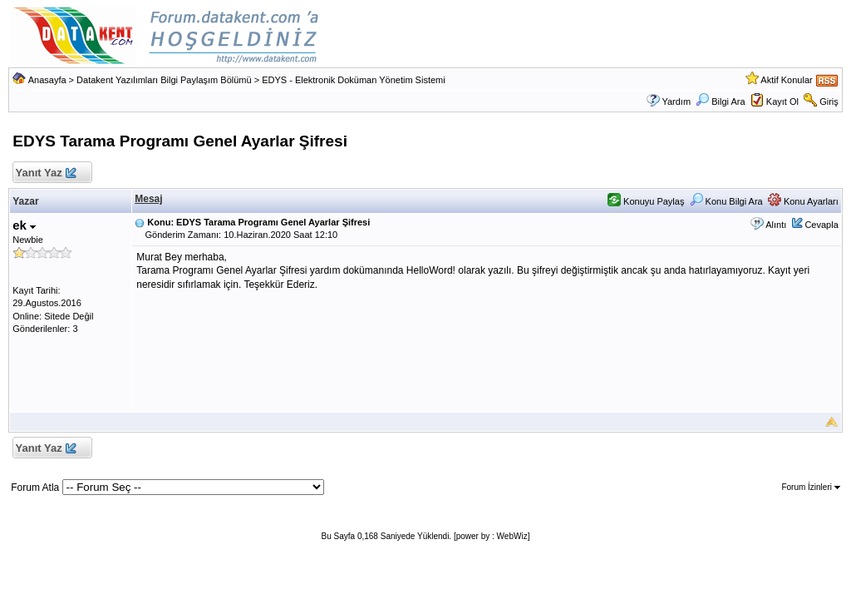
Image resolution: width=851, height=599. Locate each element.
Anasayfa (47, 80)
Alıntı (775, 225)
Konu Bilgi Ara (726, 201)
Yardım (676, 101)
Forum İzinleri (810, 487)
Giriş (829, 101)
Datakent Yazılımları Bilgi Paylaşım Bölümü (164, 80)
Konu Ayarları (803, 201)
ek (24, 225)
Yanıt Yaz (45, 173)
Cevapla (821, 225)
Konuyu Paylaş (646, 201)
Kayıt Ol (782, 101)
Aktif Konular (786, 80)
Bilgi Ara (720, 101)
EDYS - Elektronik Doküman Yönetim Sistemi (353, 80)
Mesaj (148, 199)
